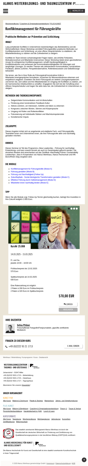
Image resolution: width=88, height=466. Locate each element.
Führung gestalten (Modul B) (22, 172)
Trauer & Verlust (75, 409)
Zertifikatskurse (9, 422)
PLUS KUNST (55, 24)
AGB (73, 463)
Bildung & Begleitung (20, 409)
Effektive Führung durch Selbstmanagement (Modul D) (33, 180)
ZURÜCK (68, 304)
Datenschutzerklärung (63, 463)
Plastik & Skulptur (36, 401)
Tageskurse (16, 419)
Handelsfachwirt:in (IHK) (33, 411)
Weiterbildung (16, 357)
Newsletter (26, 385)
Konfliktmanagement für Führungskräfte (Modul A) (31, 169)
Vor (74, 227)
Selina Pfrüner (23, 325)
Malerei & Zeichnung (20, 401)
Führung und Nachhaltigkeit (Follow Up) (27, 174)
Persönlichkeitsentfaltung (12, 411)
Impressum (50, 463)
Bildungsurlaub (22, 422)
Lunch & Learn (49, 411)
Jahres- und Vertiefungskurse (66, 401)
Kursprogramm (27, 357)
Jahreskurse (56, 419)
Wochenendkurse (12, 24)
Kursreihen (66, 419)
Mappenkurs (49, 401)
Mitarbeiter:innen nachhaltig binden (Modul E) (29, 183)
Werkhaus (6, 357)
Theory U (63, 409)
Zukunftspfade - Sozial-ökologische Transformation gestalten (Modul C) (40, 177)
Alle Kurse (7, 401)
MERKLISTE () (78, 11)
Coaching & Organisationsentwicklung (34, 24)
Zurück (13, 227)
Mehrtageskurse (43, 419)
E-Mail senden (73, 346)
